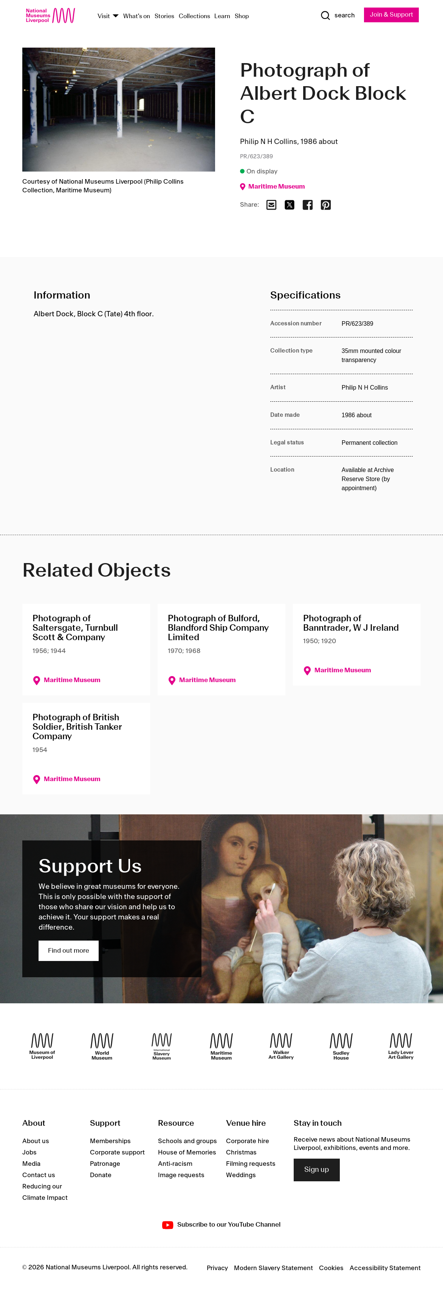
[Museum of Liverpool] (42, 1046)
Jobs (29, 1152)
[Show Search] (337, 16)
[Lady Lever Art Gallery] (401, 1046)
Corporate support (117, 1152)
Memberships (110, 1141)
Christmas (241, 1152)
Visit (104, 16)
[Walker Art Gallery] (281, 1046)
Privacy (217, 1268)
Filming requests (251, 1164)
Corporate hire (247, 1141)
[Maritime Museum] (221, 1046)
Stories (164, 16)
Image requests (181, 1175)
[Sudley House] (341, 1046)
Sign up (316, 1170)
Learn (222, 16)
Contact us (38, 1175)
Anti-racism (175, 1164)
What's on (136, 16)
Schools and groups (187, 1141)
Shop (242, 16)
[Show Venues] (116, 16)
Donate (101, 1175)
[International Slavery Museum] (161, 1046)
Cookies (331, 1268)
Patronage (105, 1164)
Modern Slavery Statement (273, 1268)
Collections (194, 16)
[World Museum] (102, 1046)
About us (35, 1141)
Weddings (241, 1175)
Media (31, 1164)
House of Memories (187, 1152)
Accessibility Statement (385, 1268)
